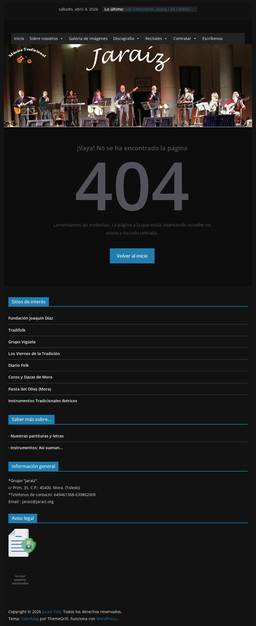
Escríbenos (212, 38)
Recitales (156, 38)
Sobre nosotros (46, 38)
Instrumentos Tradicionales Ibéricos (42, 400)
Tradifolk (16, 330)
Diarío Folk (18, 365)
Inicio (19, 38)
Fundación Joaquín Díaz (30, 318)
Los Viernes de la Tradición (34, 353)
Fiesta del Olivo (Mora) (29, 389)
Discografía (126, 38)
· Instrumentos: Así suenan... (35, 447)
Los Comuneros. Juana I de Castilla (157, 9)
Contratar (185, 38)
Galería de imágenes (88, 38)
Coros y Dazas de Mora (30, 377)
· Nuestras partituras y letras (36, 436)
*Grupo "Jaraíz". (23, 480)
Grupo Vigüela (21, 341)
